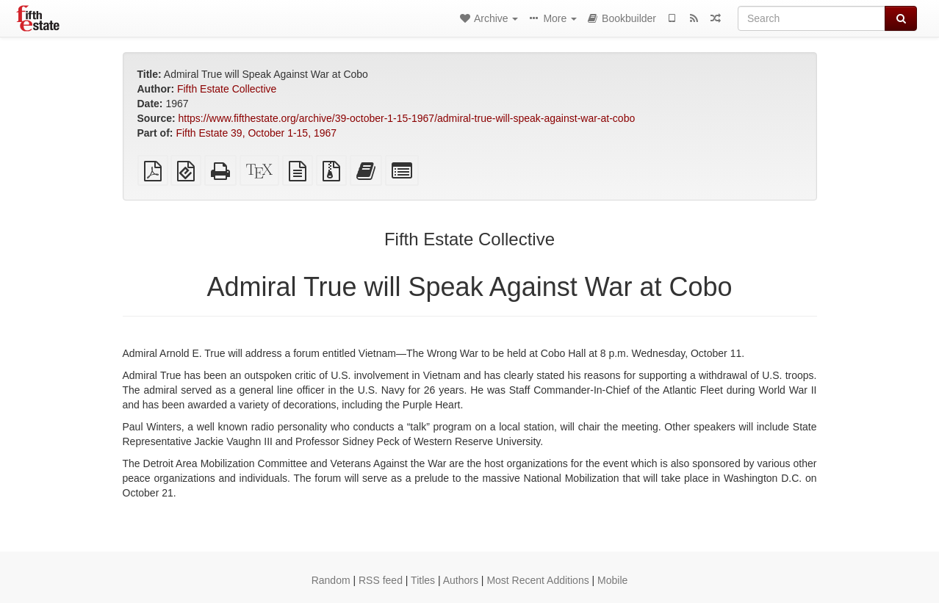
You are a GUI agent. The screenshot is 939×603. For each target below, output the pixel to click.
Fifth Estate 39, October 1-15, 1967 (256, 133)
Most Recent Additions (537, 580)
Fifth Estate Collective (226, 89)
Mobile (612, 580)
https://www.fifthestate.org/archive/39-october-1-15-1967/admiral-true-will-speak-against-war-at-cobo (407, 118)
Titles (423, 580)
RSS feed (381, 580)
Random (331, 580)
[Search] (811, 18)
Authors (460, 580)
